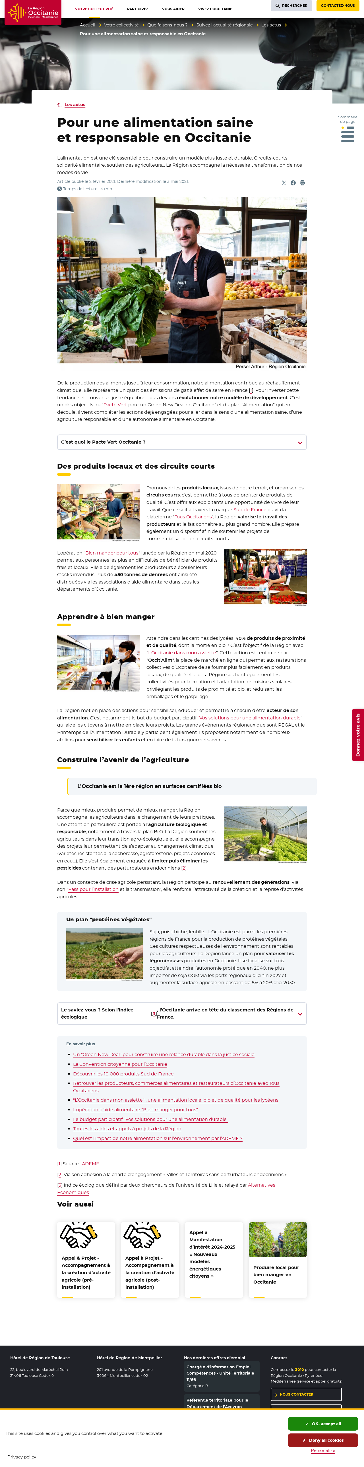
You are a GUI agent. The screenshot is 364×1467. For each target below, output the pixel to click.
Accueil (87, 25)
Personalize (323, 1450)
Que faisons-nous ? (167, 25)
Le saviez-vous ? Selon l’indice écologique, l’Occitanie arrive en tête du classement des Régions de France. (177, 1013)
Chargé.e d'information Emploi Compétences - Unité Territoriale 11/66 (220, 1373)
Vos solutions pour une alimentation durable (250, 718)
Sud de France (249, 509)
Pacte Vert (115, 404)
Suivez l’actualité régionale (225, 25)
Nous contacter (296, 1394)
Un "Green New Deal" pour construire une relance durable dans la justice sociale (164, 1054)
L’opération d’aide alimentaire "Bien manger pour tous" (135, 1109)
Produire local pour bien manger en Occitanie (276, 1275)
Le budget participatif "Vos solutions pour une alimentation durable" (150, 1119)
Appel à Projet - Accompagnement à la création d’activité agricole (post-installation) (149, 1272)
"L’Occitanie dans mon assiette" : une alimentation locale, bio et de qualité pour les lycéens (175, 1100)
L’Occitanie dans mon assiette (182, 652)
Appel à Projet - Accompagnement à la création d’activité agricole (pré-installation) (86, 1272)
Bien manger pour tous (111, 553)
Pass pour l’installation (93, 889)
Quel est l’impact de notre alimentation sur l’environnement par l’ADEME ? (158, 1138)
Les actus (271, 25)
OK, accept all (323, 1423)
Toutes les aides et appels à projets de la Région (127, 1128)
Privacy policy (21, 1457)
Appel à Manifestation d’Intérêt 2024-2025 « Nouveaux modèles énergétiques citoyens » (212, 1254)
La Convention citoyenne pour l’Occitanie (120, 1064)
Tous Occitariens (193, 517)
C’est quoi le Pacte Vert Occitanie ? (103, 442)
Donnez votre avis (358, 734)
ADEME (90, 1163)
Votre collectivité (121, 25)
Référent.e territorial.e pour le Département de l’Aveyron (217, 1403)
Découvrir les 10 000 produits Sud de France (123, 1074)
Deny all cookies (323, 1440)
